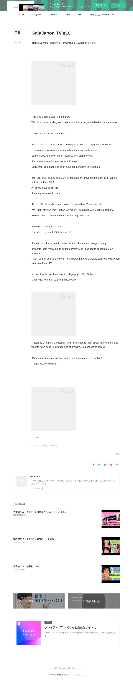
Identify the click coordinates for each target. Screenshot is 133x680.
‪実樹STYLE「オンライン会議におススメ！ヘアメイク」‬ (40, 512)
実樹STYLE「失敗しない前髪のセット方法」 (34, 539)
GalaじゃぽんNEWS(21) (39, 446)
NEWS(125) (53, 446)
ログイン (118, 5)
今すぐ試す (100, 5)
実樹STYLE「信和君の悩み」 (27, 566)
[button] (21, 15)
